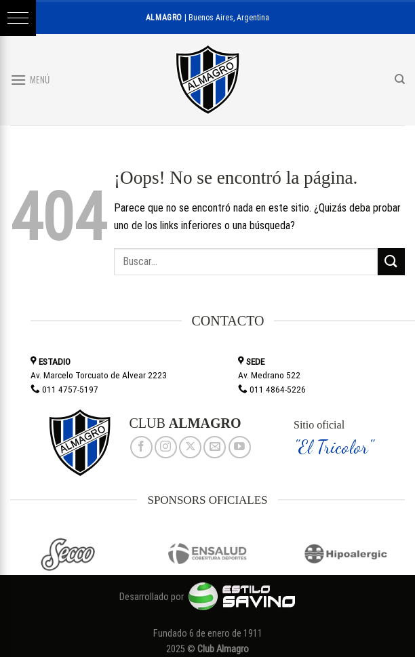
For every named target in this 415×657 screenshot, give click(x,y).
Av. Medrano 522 (269, 375)
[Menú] (30, 79)
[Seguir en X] (190, 447)
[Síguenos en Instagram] (166, 447)
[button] (18, 18)
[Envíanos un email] (214, 447)
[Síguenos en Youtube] (240, 447)
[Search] (400, 79)
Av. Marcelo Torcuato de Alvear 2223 (99, 375)
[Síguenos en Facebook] (141, 447)
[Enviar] (391, 261)
